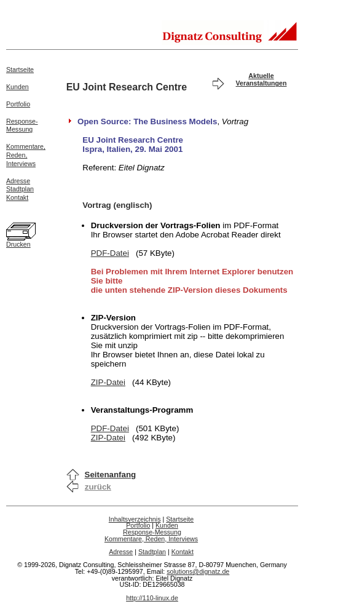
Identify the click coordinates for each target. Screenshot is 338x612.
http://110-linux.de (152, 598)
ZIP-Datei (108, 382)
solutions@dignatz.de (198, 571)
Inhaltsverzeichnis (135, 519)
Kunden (17, 86)
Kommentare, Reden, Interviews (151, 538)
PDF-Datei (110, 253)
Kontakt (17, 197)
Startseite (20, 69)
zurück (98, 486)
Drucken (18, 244)
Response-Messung (22, 125)
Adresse (18, 181)
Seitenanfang (110, 474)
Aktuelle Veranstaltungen (261, 79)
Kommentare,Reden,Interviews (25, 155)
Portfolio (18, 104)
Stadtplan (20, 189)
